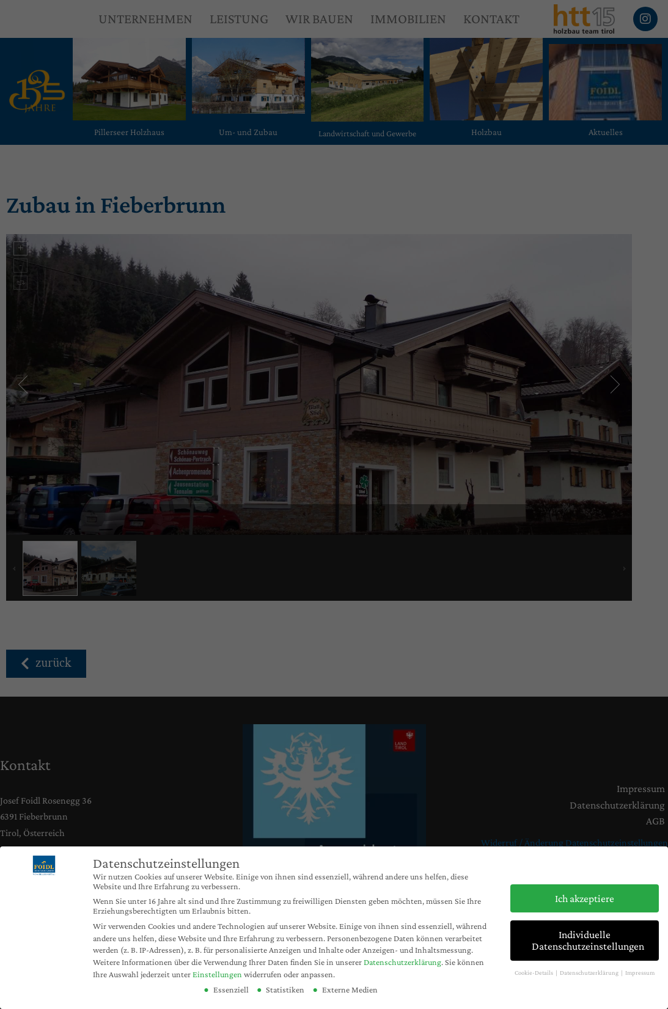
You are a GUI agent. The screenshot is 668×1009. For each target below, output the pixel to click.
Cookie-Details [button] (534, 972)
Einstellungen (217, 974)
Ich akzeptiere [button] (584, 898)
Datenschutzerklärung (402, 962)
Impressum (640, 972)
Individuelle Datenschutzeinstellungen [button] (588, 940)
